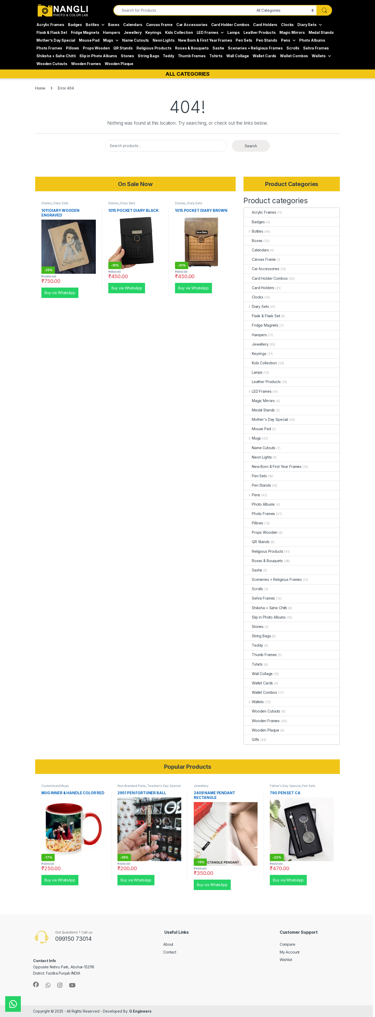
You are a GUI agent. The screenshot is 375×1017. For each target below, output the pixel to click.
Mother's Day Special (266, 419)
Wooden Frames (86, 63)
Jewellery (133, 32)
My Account (290, 952)
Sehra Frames (316, 48)
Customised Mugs (55, 786)
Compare (287, 944)
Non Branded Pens (131, 786)
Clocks (287, 24)
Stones (127, 56)
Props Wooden (96, 48)
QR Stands (123, 48)
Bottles (92, 24)
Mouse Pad (89, 40)
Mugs (108, 40)
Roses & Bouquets (192, 48)
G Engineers (140, 1011)
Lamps (233, 32)
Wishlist (286, 959)
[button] (13, 1004)
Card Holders (265, 24)
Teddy (168, 56)
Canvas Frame (159, 24)
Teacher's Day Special (164, 786)
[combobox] (183, 10)
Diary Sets (307, 24)
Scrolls (292, 48)
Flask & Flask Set (51, 32)
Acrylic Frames (50, 24)
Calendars (132, 24)
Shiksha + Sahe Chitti (56, 56)
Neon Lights (163, 40)
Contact (169, 952)
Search (251, 146)
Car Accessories (192, 24)
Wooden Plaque (119, 63)
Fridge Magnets (85, 32)
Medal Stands (321, 32)
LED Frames (208, 32)
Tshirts (216, 56)
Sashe (218, 48)
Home (40, 88)
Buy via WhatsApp (60, 292)
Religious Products (153, 48)
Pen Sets (244, 40)
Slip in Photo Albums (98, 56)
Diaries (46, 203)
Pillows (72, 48)
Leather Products (259, 32)
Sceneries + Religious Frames (255, 48)
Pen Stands (266, 40)
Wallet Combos (294, 56)
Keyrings (153, 32)
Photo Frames (49, 48)
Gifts (251, 739)
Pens (285, 40)
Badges (75, 24)
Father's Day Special (285, 786)
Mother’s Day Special (55, 40)
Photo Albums (312, 40)
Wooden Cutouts (51, 63)
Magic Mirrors (292, 32)
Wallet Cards (264, 56)
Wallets (319, 56)
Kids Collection (179, 32)
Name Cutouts (135, 40)
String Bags (148, 56)
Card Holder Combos (230, 24)
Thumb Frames (192, 56)
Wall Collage (237, 56)
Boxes (114, 24)
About (168, 944)
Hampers (111, 32)
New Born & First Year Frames (205, 40)
